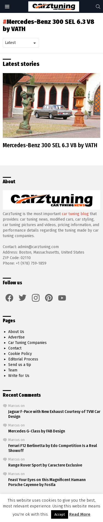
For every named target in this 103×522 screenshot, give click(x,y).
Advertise (16, 337)
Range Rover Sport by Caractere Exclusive (45, 465)
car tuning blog (75, 214)
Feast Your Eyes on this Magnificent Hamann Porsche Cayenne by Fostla (47, 482)
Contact (14, 348)
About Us (16, 331)
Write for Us (18, 375)
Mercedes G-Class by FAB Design (36, 431)
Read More (79, 514)
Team (12, 370)
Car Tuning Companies (27, 342)
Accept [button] (59, 514)
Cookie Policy (20, 353)
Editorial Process (23, 359)
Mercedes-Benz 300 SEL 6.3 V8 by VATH (50, 145)
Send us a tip (19, 364)
